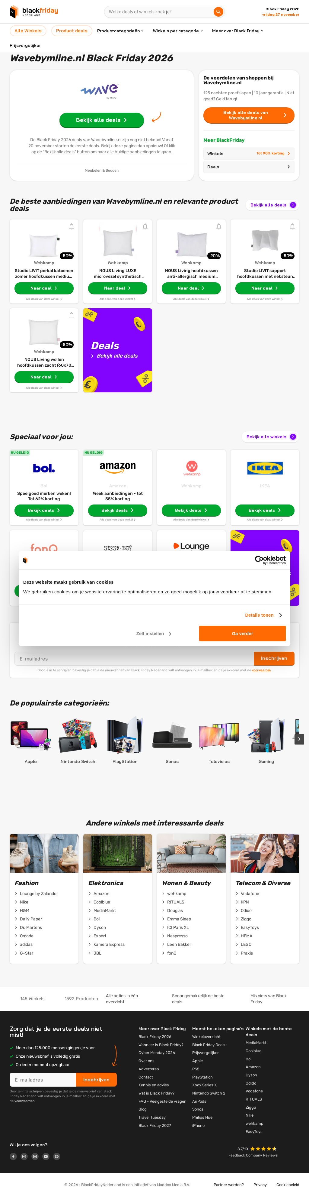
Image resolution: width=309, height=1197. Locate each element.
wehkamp (174, 894)
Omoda (23, 936)
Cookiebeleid (287, 1184)
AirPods (199, 1101)
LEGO (243, 945)
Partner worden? (229, 1184)
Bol (44, 485)
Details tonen (259, 615)
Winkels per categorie (176, 30)
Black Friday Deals (208, 1045)
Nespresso (175, 936)
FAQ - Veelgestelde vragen (162, 1101)
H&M (21, 911)
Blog (143, 1109)
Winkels (249, 153)
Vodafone (247, 894)
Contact (146, 1077)
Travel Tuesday (152, 1117)
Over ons (146, 1061)
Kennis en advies (154, 1085)
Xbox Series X (204, 1085)
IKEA (265, 485)
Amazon (117, 485)
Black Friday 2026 (155, 1036)
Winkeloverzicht (206, 1036)
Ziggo (243, 919)
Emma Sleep (176, 919)
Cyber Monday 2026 (157, 1052)
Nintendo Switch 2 (208, 1093)
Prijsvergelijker (25, 45)
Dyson (97, 928)
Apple (197, 1061)
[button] (264, 1149)
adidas (23, 945)
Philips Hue (202, 1117)
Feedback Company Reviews (253, 1155)
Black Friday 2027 (155, 1125)
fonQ (169, 953)
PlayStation (202, 1077)
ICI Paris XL (175, 928)
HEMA (243, 936)
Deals (249, 167)
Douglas (172, 911)
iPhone (198, 1125)
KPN (242, 902)
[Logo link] (15, 1157)
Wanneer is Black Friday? (161, 1045)
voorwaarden (261, 670)
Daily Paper (28, 919)
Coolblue (99, 902)
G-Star (23, 953)
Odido (243, 911)
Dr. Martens (28, 928)
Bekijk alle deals (273, 205)
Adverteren (149, 1069)
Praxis (244, 953)
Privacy (260, 1184)
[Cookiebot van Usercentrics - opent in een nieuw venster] (259, 560)
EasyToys (247, 928)
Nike (21, 902)
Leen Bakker (176, 945)
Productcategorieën (118, 30)
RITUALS (173, 902)
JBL (94, 953)
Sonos (197, 1109)
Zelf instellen (153, 633)
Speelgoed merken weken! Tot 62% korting (44, 496)
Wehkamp (191, 485)
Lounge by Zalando (35, 894)
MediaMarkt (102, 911)
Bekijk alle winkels (272, 437)
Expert (97, 936)
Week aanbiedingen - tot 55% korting (118, 496)
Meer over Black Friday (236, 30)
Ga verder (242, 633)
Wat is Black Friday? (156, 1093)
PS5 (195, 1069)
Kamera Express (106, 945)
